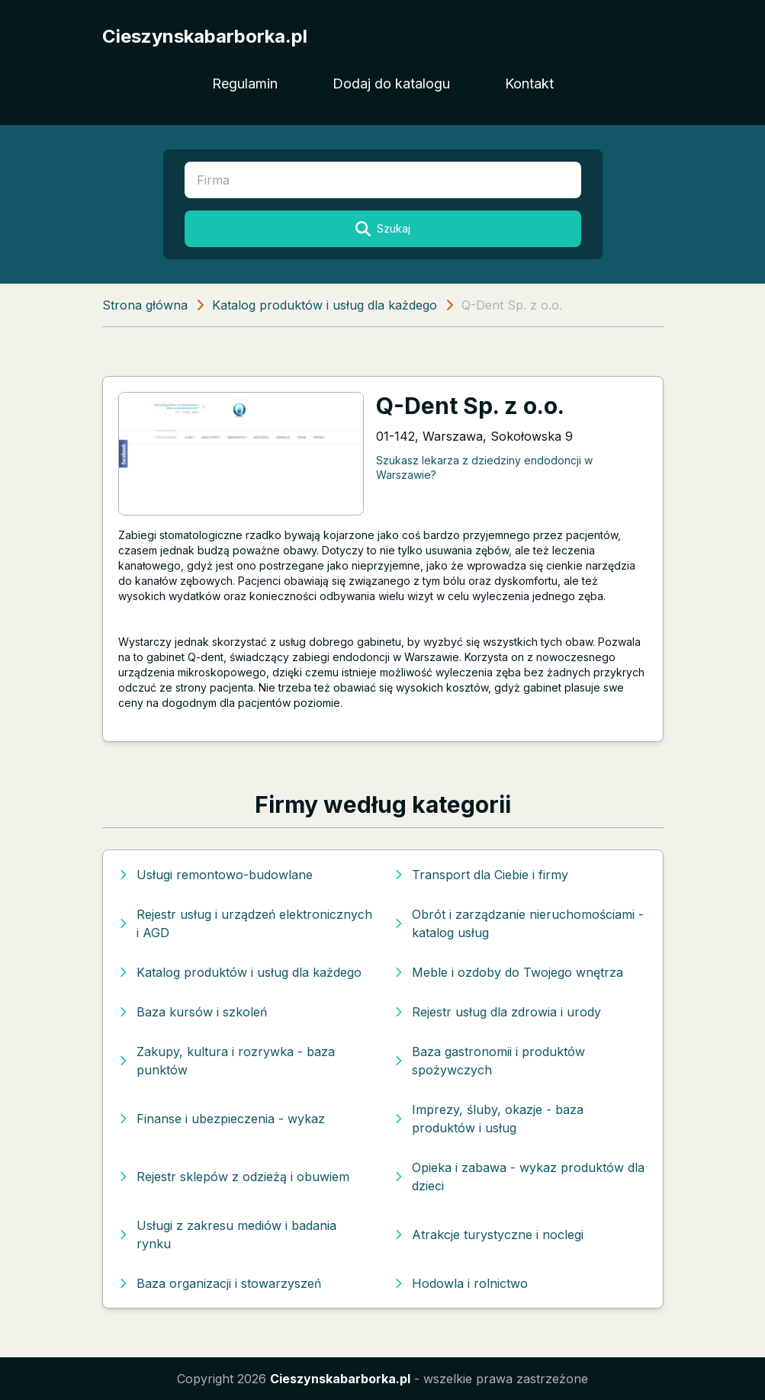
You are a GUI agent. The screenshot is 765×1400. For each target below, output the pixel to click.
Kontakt (529, 83)
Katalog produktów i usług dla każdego (324, 305)
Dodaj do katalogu (391, 83)
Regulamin (245, 83)
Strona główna (145, 305)
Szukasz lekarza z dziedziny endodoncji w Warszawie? (484, 467)
